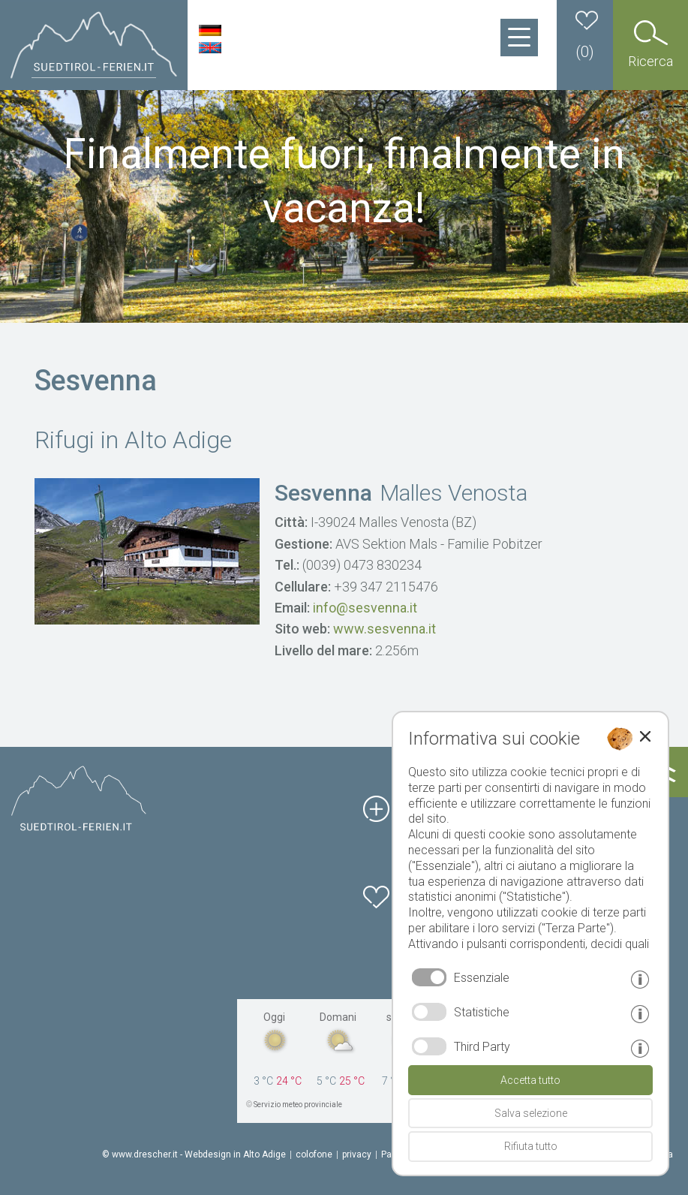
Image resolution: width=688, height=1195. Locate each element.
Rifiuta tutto (530, 1146)
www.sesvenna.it (384, 629)
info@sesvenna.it (365, 608)
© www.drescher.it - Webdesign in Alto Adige (194, 1154)
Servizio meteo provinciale (298, 1104)
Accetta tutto (530, 1080)
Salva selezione (530, 1113)
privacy (356, 1154)
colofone (314, 1154)
